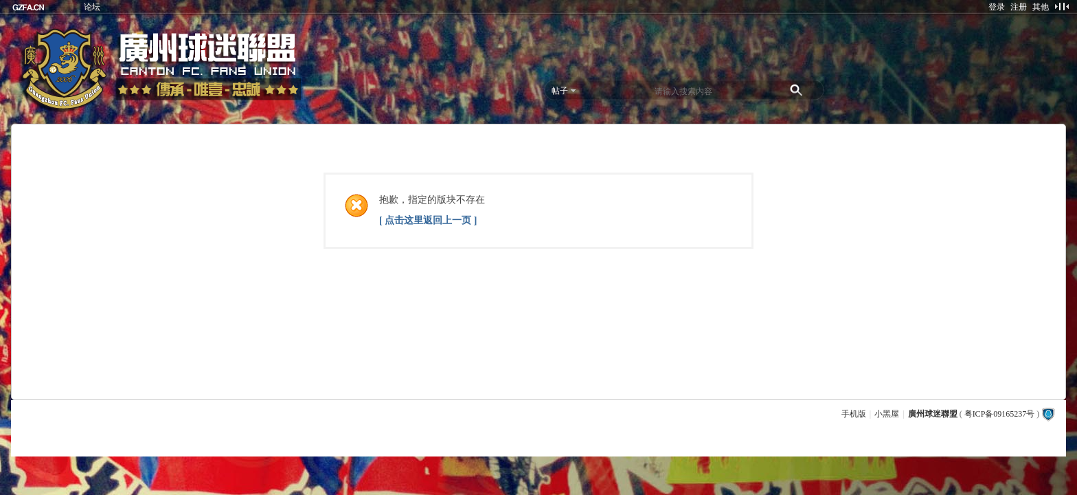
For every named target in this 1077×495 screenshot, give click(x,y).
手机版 (853, 414)
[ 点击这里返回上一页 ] (428, 220)
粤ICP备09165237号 (999, 414)
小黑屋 (886, 414)
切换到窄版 (1062, 6)
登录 (996, 7)
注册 (1018, 7)
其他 (1040, 7)
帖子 (560, 91)
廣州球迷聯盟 (932, 414)
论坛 (92, 7)
